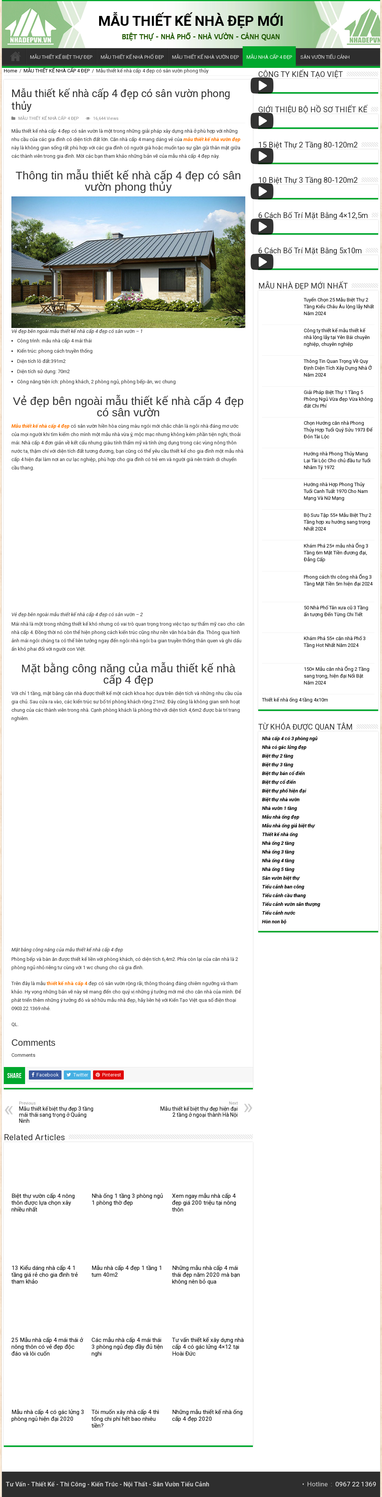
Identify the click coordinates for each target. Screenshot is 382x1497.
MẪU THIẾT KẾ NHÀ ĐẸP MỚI (191, 21)
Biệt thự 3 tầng (277, 764)
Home (10, 71)
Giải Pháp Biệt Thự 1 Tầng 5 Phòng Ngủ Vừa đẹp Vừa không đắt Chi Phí (338, 399)
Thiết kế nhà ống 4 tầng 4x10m (295, 700)
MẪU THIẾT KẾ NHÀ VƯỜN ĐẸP (205, 57)
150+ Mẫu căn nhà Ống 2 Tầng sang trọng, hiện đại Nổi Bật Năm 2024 (336, 676)
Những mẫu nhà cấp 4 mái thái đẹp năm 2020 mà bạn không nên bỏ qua (206, 1275)
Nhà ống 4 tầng (278, 860)
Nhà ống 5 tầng (278, 869)
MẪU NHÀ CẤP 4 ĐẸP (269, 57)
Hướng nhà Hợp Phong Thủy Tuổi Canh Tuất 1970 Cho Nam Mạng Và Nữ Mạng (336, 491)
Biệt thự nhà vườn (281, 799)
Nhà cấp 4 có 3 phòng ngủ (289, 738)
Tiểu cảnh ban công (283, 887)
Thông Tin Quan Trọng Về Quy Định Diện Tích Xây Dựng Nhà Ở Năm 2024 (338, 368)
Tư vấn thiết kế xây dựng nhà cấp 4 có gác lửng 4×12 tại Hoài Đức (208, 1347)
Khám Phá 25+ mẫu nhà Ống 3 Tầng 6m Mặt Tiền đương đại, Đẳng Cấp (336, 552)
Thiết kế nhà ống (280, 834)
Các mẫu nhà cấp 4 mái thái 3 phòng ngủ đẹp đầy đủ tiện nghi (127, 1347)
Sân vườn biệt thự (281, 878)
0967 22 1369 (355, 1484)
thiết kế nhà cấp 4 (67, 983)
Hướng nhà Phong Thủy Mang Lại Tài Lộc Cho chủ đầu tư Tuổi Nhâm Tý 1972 (337, 460)
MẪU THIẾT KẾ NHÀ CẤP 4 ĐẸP (57, 71)
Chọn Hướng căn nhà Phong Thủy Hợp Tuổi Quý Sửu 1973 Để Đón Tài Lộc (338, 429)
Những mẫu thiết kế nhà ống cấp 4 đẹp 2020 (207, 1415)
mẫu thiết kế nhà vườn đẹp (211, 139)
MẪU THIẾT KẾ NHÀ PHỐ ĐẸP (132, 57)
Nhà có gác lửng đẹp (284, 747)
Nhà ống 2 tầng (278, 843)
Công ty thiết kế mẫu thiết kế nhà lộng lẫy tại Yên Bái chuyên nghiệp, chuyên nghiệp (337, 337)
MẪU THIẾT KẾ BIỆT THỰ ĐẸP (61, 57)
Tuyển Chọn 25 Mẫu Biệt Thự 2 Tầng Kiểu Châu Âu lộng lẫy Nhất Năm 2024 (339, 306)
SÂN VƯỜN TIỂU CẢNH (325, 57)
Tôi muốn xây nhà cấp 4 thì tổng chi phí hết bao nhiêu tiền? (125, 1419)
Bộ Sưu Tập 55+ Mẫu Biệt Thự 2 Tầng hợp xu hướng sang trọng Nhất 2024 (337, 522)
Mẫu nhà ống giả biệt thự (288, 826)
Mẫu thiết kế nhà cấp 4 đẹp (40, 426)
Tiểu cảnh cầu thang (284, 895)
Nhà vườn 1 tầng (279, 808)
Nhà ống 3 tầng (278, 852)
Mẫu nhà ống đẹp (280, 817)
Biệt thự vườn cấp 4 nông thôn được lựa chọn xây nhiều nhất (43, 1203)
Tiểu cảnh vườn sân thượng (291, 904)
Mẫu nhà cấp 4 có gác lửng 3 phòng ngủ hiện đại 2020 (47, 1415)
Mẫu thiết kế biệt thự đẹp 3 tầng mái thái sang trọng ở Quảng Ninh (58, 1112)
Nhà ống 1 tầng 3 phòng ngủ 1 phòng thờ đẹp (127, 1199)
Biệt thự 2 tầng (277, 756)
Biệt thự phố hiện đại (284, 791)
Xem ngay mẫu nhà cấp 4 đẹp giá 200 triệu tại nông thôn (204, 1203)
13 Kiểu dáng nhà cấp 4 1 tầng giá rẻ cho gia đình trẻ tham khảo (44, 1275)
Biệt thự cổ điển (279, 782)
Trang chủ (15, 56)
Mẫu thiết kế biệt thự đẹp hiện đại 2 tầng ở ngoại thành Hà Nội (199, 1109)
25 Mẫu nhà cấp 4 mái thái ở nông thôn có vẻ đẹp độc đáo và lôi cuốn (47, 1347)
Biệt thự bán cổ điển (283, 773)
